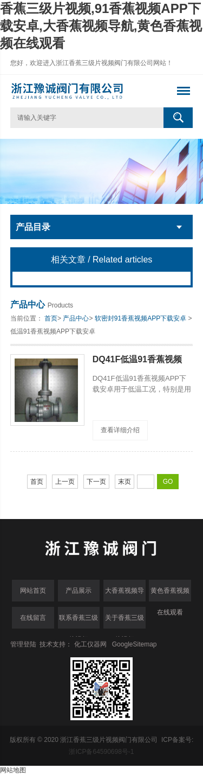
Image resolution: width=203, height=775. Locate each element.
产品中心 (76, 318)
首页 (50, 318)
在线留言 (33, 618)
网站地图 (13, 770)
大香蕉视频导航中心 (124, 594)
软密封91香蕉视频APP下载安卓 (140, 318)
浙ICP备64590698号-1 (101, 751)
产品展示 (78, 590)
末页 (124, 481)
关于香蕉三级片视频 (124, 621)
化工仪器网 (90, 644)
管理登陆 (23, 644)
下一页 (96, 481)
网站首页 (33, 590)
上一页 (65, 481)
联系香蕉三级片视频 (78, 621)
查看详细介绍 (120, 430)
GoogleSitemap (134, 644)
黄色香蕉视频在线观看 (169, 594)
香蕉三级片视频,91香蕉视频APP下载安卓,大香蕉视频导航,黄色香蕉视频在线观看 (101, 25)
